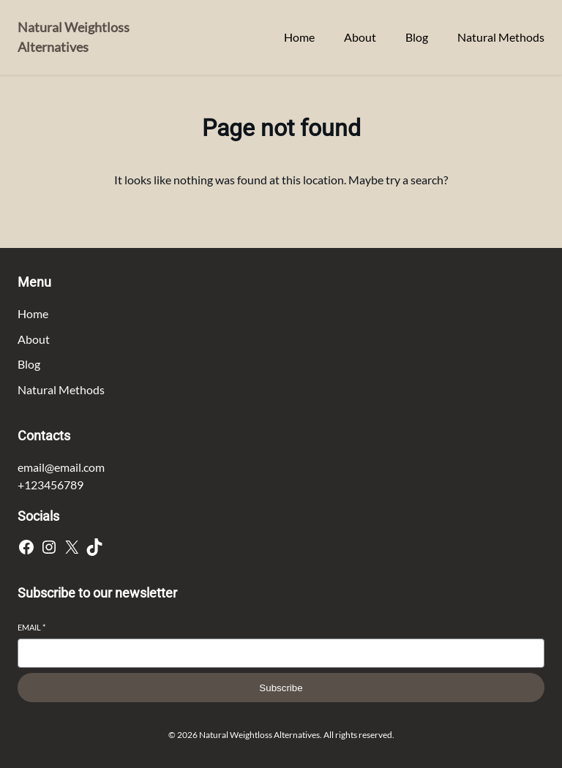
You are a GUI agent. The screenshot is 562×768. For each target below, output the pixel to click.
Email (31, 627)
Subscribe (280, 687)
